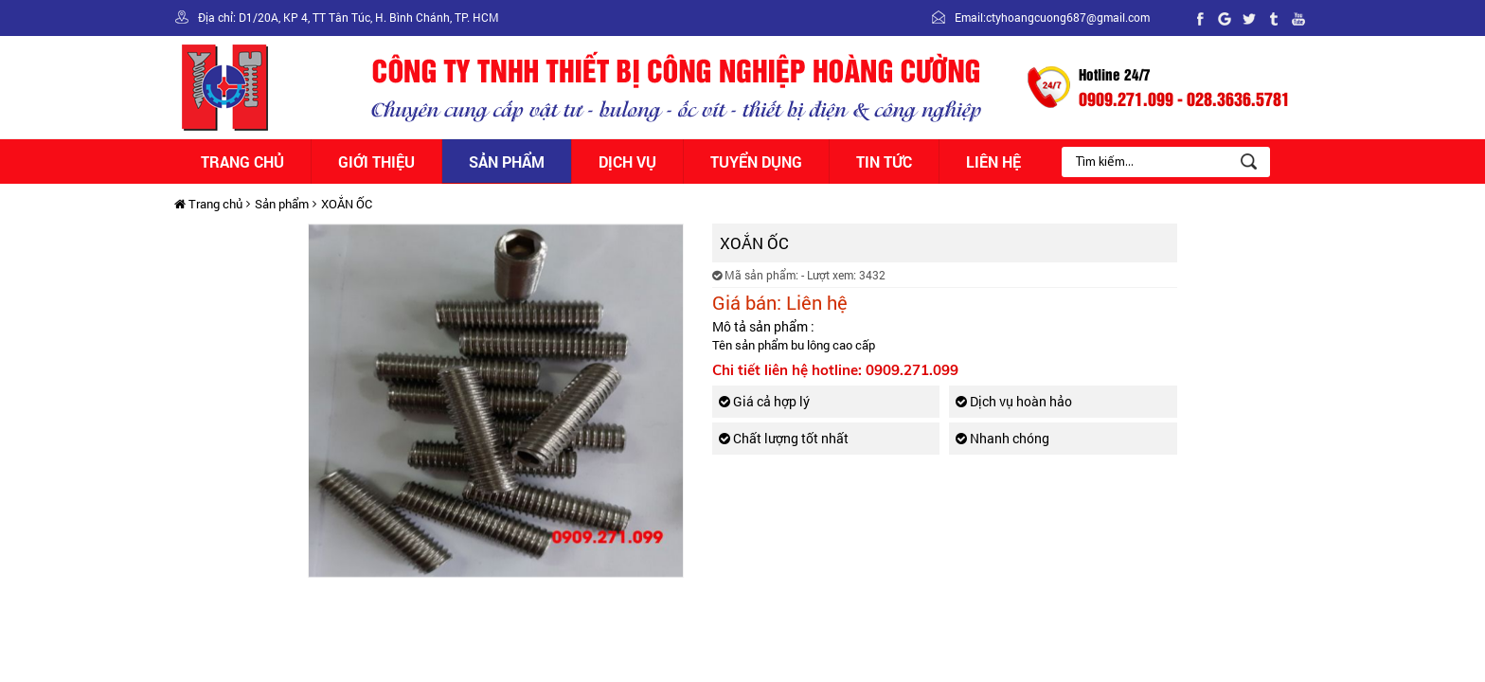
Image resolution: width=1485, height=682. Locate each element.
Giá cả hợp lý (764, 401)
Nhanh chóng (1002, 438)
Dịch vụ (627, 161)
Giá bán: (746, 302)
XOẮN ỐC (346, 203)
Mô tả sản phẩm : (763, 326)
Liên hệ (993, 161)
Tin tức (884, 161)
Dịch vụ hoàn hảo (1014, 401)
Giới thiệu (376, 161)
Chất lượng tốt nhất (784, 438)
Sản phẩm (507, 161)
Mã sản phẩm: (755, 274)
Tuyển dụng (756, 161)
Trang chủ (242, 161)
